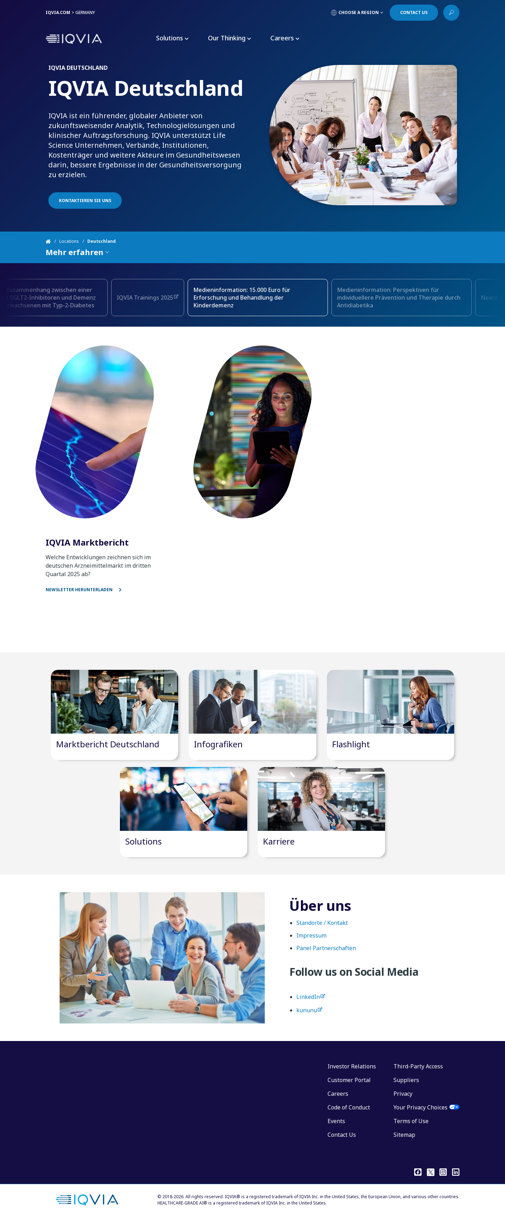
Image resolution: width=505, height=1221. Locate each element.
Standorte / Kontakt (322, 929)
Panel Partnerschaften (326, 955)
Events (336, 1121)
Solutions (143, 841)
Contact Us (342, 1135)
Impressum (311, 942)
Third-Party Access (418, 1066)
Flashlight (351, 744)
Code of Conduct (349, 1107)
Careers (338, 1093)
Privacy (402, 1093)
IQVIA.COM (58, 12)
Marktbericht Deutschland (107, 744)
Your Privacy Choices (420, 1107)
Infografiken (218, 744)
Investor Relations (352, 1066)
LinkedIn (308, 1003)
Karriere (279, 841)
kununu (306, 1017)
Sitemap (404, 1135)
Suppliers (406, 1080)
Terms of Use (411, 1121)
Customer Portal (349, 1080)
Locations (69, 241)
